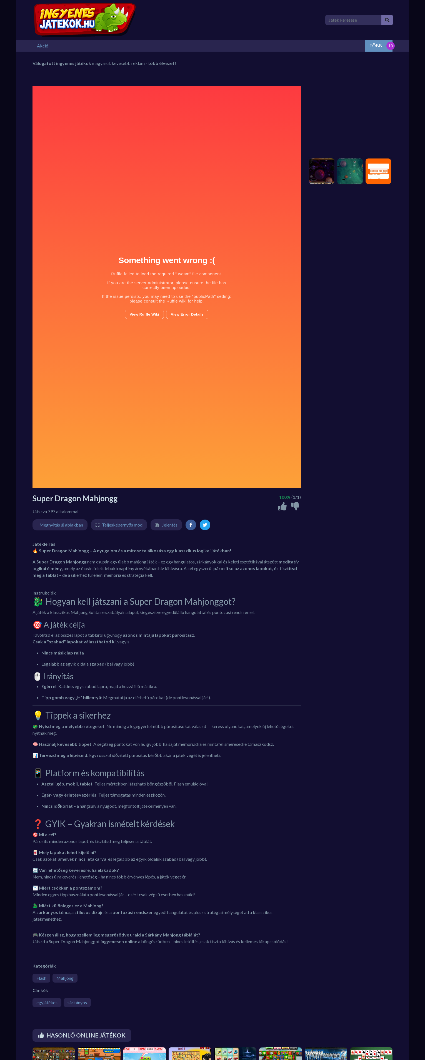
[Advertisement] (349, 120)
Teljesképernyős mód (122, 524)
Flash (41, 977)
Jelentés (170, 524)
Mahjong (65, 977)
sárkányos (77, 1001)
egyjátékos (47, 1001)
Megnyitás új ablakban (61, 524)
